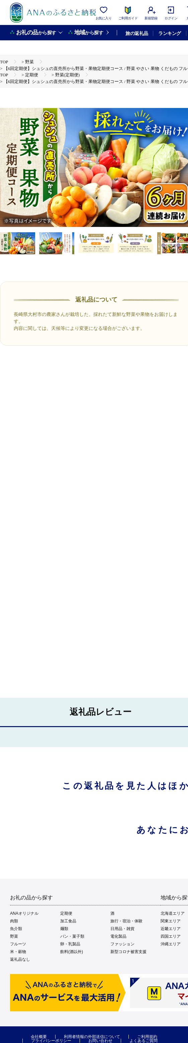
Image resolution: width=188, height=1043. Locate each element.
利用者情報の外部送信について (92, 1036)
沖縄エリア (171, 944)
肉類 (14, 921)
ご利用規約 (147, 1036)
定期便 (66, 913)
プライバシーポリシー (51, 1040)
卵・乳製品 (70, 944)
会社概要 (39, 1036)
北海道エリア (173, 913)
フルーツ (18, 944)
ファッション (122, 944)
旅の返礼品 (136, 33)
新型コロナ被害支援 (128, 951)
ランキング (169, 33)
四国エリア (171, 936)
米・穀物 (18, 951)
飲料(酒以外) (71, 951)
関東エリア (171, 921)
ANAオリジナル (24, 913)
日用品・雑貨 (122, 928)
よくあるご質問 (143, 1040)
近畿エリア (171, 928)
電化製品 (118, 936)
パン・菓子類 (72, 936)
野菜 (14, 936)
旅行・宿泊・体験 (126, 921)
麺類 (64, 928)
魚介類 (16, 928)
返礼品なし (20, 959)
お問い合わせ (100, 1040)
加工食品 (68, 921)
